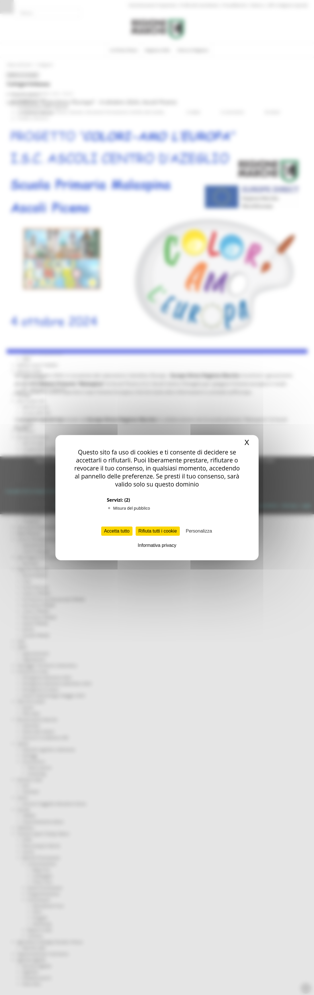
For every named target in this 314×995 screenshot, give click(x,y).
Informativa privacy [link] (157, 545)
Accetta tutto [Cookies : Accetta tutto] (117, 531)
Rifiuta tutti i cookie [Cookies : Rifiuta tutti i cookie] (158, 531)
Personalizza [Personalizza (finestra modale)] (199, 531)
